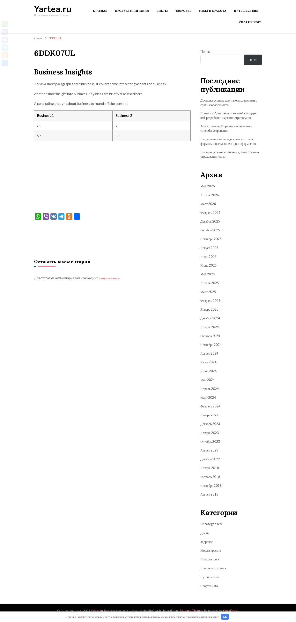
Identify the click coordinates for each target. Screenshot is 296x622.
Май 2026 (207, 191)
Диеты (162, 10)
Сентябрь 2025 (211, 244)
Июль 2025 (208, 261)
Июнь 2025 (208, 270)
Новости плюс (210, 564)
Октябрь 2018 (210, 481)
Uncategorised (211, 529)
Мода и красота (212, 10)
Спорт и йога (250, 22)
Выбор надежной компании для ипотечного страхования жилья (223, 158)
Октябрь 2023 (210, 446)
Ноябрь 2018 (210, 473)
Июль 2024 (208, 367)
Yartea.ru (52, 9)
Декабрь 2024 (210, 323)
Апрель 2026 (210, 200)
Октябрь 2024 (210, 340)
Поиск (205, 51)
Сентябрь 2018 (211, 490)
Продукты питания (132, 10)
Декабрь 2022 (210, 464)
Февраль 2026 (210, 217)
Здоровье (183, 10)
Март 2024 (208, 402)
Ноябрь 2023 (210, 437)
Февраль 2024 (210, 411)
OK (225, 616)
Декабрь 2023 (210, 429)
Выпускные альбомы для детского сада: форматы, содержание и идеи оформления (231, 145)
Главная (100, 10)
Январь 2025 (209, 314)
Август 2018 (209, 499)
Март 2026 (208, 208)
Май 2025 (207, 279)
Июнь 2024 (208, 376)
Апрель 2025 (210, 288)
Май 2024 (207, 385)
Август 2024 (209, 358)
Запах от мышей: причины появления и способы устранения (228, 131)
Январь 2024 (209, 420)
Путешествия (246, 10)
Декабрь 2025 (210, 226)
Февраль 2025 (210, 305)
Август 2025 (209, 252)
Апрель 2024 (210, 393)
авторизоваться (110, 278)
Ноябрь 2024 (210, 332)
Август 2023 (209, 455)
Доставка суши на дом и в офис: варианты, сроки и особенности (223, 104)
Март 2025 (208, 296)
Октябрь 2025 (210, 235)
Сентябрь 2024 (211, 349)
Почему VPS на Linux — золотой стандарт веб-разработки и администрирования (230, 117)
